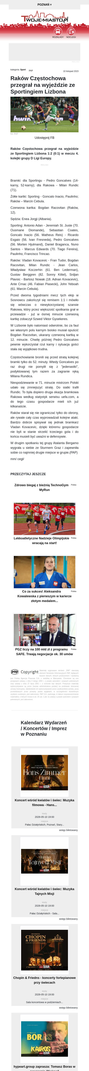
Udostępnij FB (44, 137)
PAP (31, 70)
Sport (23, 69)
